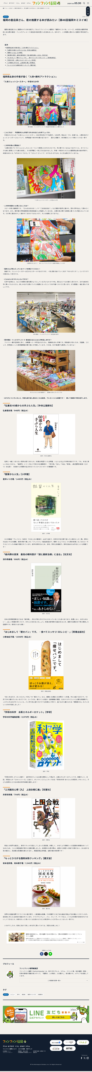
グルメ (5, 1046)
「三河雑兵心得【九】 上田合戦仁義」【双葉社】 (21, 62)
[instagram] (88, 14)
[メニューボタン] (88, 3)
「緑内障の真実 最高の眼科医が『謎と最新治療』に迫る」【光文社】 (27, 55)
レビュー (12, 994)
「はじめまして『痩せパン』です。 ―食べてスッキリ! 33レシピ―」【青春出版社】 (31, 57)
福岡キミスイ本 (32, 994)
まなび (6, 16)
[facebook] (88, 9)
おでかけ (11, 1046)
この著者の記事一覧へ (54, 980)
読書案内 (40, 994)
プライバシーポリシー (8, 1052)
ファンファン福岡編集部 (28, 968)
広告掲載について (7, 1051)
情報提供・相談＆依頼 (23, 1051)
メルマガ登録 (21, 1049)
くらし (17, 1046)
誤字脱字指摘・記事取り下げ (39, 1051)
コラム (27, 1046)
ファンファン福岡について (10, 1049)
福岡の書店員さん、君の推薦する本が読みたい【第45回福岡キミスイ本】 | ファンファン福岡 (54, 935)
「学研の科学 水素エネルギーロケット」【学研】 (21, 60)
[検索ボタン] (84, 3)
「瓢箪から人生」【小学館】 (14, 52)
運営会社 (35, 1052)
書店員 (23, 994)
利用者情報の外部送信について (25, 1052)
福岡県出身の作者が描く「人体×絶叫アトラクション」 (22, 47)
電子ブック (29, 1049)
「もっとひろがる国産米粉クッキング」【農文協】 (21, 65)
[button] (41, 954)
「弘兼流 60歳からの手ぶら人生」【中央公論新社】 (21, 50)
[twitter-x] (88, 11)
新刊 (18, 994)
